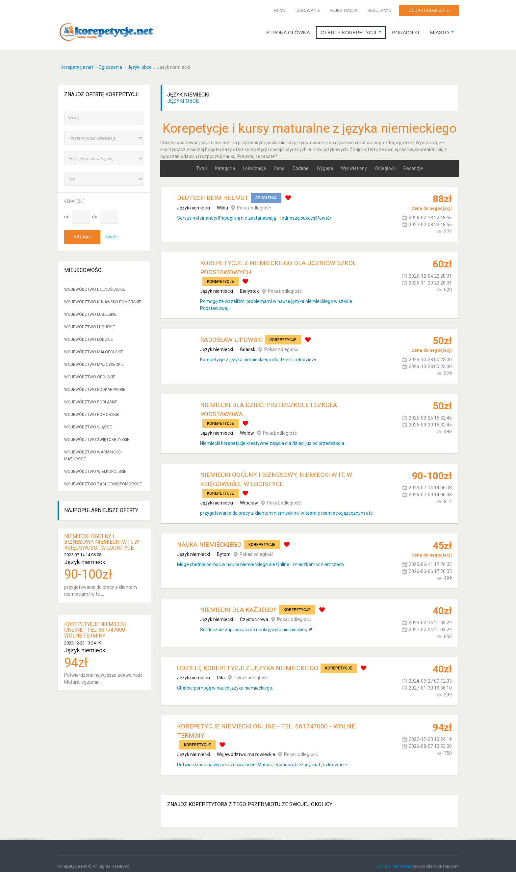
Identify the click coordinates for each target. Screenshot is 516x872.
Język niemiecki (193, 202)
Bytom (224, 549)
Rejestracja (344, 10)
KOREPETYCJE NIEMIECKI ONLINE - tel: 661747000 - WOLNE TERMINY (96, 625)
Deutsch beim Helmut (212, 193)
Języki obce (183, 96)
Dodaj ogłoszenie (429, 10)
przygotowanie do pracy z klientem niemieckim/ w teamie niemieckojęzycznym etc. (287, 508)
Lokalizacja (255, 163)
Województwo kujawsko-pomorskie (102, 297)
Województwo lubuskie (89, 322)
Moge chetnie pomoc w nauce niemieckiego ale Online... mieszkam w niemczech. (261, 559)
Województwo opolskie (89, 372)
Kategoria (225, 163)
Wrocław (249, 498)
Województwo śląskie (88, 422)
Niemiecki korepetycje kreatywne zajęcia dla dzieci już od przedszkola (272, 438)
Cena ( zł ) (74, 196)
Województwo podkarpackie (94, 384)
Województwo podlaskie (90, 397)
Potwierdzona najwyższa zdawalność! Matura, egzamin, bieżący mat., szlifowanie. (262, 759)
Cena (280, 163)
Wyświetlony (354, 163)
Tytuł (202, 163)
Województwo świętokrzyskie (96, 434)
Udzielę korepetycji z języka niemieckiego (247, 663)
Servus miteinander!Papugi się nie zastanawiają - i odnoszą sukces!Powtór (254, 213)
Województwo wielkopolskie (95, 466)
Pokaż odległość (254, 202)
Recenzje (413, 163)
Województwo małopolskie (93, 347)
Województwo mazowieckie (246, 749)
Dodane (301, 163)
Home (280, 10)
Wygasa (325, 163)
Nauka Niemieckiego (209, 539)
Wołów (247, 428)
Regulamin (379, 10)
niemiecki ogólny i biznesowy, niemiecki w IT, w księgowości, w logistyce (101, 537)
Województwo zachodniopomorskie (103, 479)
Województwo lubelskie (90, 309)
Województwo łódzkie (88, 334)
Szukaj (82, 232)
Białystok (249, 286)
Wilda (222, 202)
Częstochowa (254, 614)
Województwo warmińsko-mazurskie (93, 450)
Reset (111, 231)
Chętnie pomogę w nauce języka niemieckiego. (225, 683)
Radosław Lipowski (231, 335)
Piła (221, 672)
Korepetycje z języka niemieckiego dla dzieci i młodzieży (258, 355)
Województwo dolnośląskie (94, 284)
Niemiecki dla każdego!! (238, 605)
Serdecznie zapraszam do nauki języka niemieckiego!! (256, 624)
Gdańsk (247, 344)
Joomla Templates (393, 861)
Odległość (386, 163)
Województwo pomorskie (91, 409)
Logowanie (308, 10)
